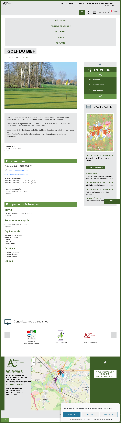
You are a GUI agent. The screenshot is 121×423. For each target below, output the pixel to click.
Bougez (60, 37)
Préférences (109, 414)
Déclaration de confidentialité (93, 419)
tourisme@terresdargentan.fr (19, 381)
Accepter (71, 414)
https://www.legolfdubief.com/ (16, 174)
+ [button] (34, 359)
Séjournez (60, 43)
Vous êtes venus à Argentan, (105, 374)
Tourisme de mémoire (60, 26)
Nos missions (94, 79)
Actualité (15, 58)
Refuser (90, 414)
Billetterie (60, 32)
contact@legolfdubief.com (19, 170)
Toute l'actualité (95, 167)
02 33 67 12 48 (111, 6)
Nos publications (96, 90)
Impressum (108, 419)
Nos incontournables (97, 85)
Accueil (7, 58)
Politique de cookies (75, 419)
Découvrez (60, 20)
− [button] (34, 363)
